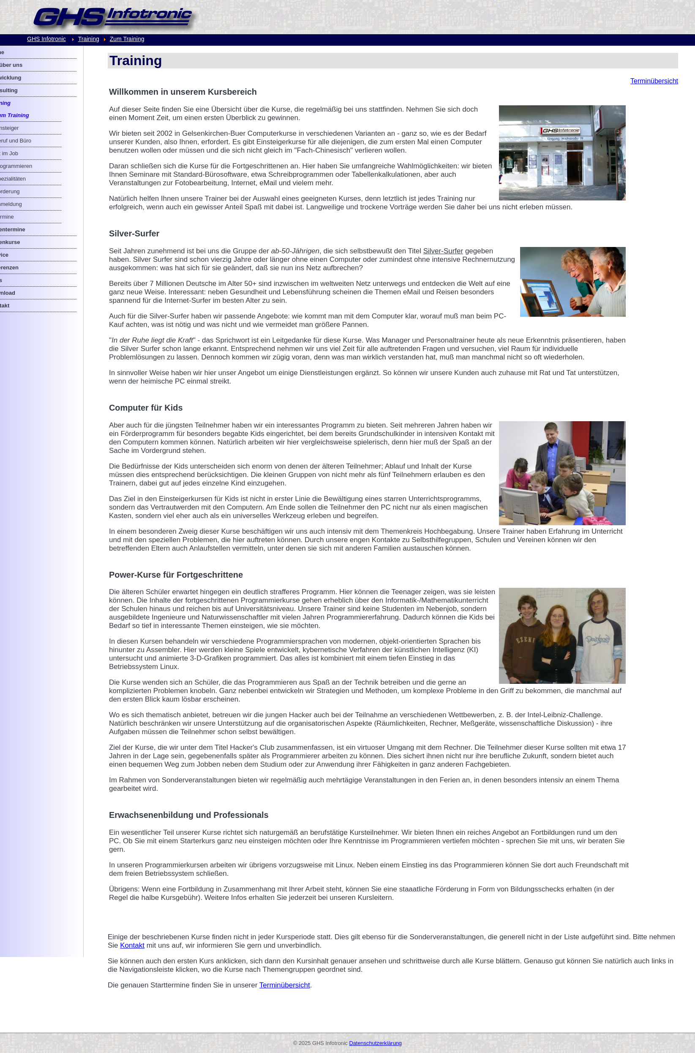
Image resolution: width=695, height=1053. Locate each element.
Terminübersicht (654, 81)
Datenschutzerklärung (375, 1043)
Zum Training (127, 39)
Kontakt (173, 954)
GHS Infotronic (46, 39)
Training (88, 39)
